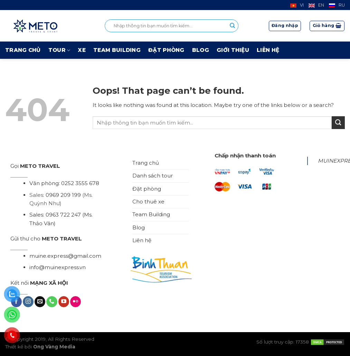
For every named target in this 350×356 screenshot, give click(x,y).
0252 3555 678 (80, 183)
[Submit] (338, 122)
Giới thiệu (233, 50)
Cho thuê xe (148, 201)
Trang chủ (23, 50)
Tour (59, 50)
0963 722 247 (63, 214)
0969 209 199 (63, 195)
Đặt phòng (166, 50)
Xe (82, 50)
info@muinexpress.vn (57, 267)
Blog (200, 50)
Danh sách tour (152, 175)
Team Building (117, 50)
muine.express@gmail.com (65, 256)
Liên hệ (268, 50)
